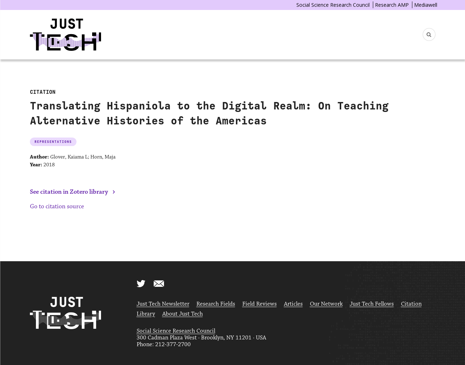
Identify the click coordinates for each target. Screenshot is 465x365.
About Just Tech (182, 314)
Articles (293, 304)
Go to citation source (57, 206)
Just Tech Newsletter (163, 304)
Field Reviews (259, 304)
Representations (53, 141)
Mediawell (425, 4)
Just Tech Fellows (372, 304)
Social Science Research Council (333, 4)
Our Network (326, 304)
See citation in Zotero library (69, 192)
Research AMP (392, 4)
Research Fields (215, 304)
